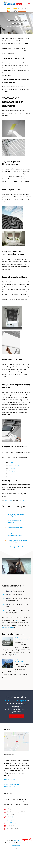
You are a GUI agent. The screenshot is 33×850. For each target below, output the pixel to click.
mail (23, 500)
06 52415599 (10, 820)
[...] (16, 654)
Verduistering (12, 468)
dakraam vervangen (10, 787)
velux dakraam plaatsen (11, 782)
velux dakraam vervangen (11, 784)
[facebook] (16, 848)
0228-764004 (8, 500)
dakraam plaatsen (9, 779)
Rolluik (11, 462)
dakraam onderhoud (8, 627)
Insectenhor (12, 477)
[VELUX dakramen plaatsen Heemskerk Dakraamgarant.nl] (7, 663)
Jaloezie (11, 474)
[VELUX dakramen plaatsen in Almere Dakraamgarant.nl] (7, 641)
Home (8, 26)
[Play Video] (16, 566)
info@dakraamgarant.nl (13, 823)
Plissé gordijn (12, 471)
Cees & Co (16, 840)
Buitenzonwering (14, 465)
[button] (16, 515)
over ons (18, 620)
